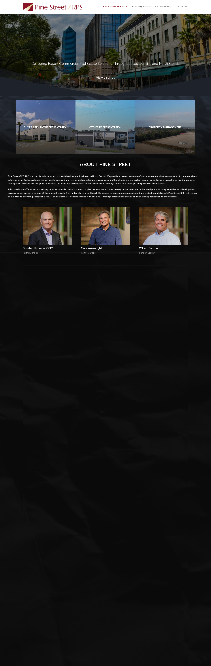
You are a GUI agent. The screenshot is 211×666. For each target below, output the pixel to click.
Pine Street (88, 571)
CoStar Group (119, 432)
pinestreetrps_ (104, 571)
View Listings (105, 77)
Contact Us (181, 7)
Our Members (163, 7)
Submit (180, 515)
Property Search (141, 7)
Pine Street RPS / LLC (115, 7)
